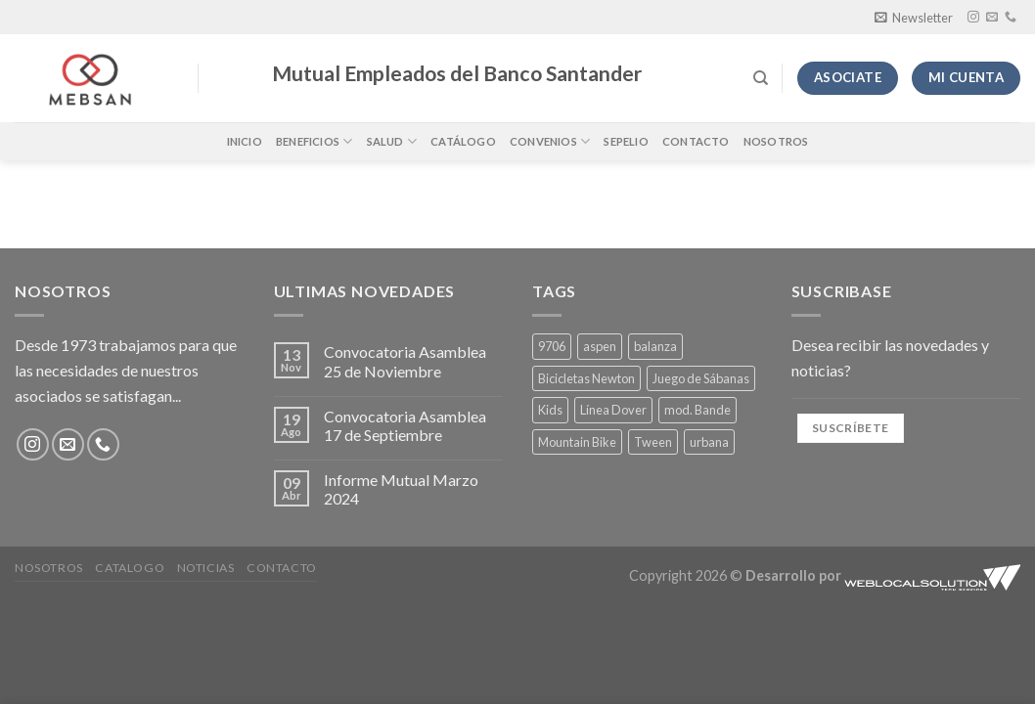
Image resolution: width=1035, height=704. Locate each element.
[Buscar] (760, 78)
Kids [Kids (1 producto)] (550, 410)
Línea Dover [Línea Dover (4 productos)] (613, 410)
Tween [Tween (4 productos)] (653, 442)
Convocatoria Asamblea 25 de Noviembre (405, 360)
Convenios (550, 141)
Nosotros (776, 141)
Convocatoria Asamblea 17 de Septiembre (405, 425)
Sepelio (626, 141)
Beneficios (314, 141)
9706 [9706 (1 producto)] (551, 346)
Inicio (244, 141)
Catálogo (463, 141)
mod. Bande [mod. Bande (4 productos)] (697, 410)
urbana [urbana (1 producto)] (709, 442)
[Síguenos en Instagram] (973, 17)
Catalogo (129, 567)
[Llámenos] (1010, 17)
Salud (392, 141)
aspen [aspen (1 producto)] (599, 346)
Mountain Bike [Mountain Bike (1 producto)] (577, 442)
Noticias (206, 567)
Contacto (696, 141)
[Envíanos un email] (992, 17)
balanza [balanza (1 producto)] (655, 346)
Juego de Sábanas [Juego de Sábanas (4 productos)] (700, 378)
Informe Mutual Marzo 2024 (401, 488)
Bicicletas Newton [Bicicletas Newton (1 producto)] (586, 378)
